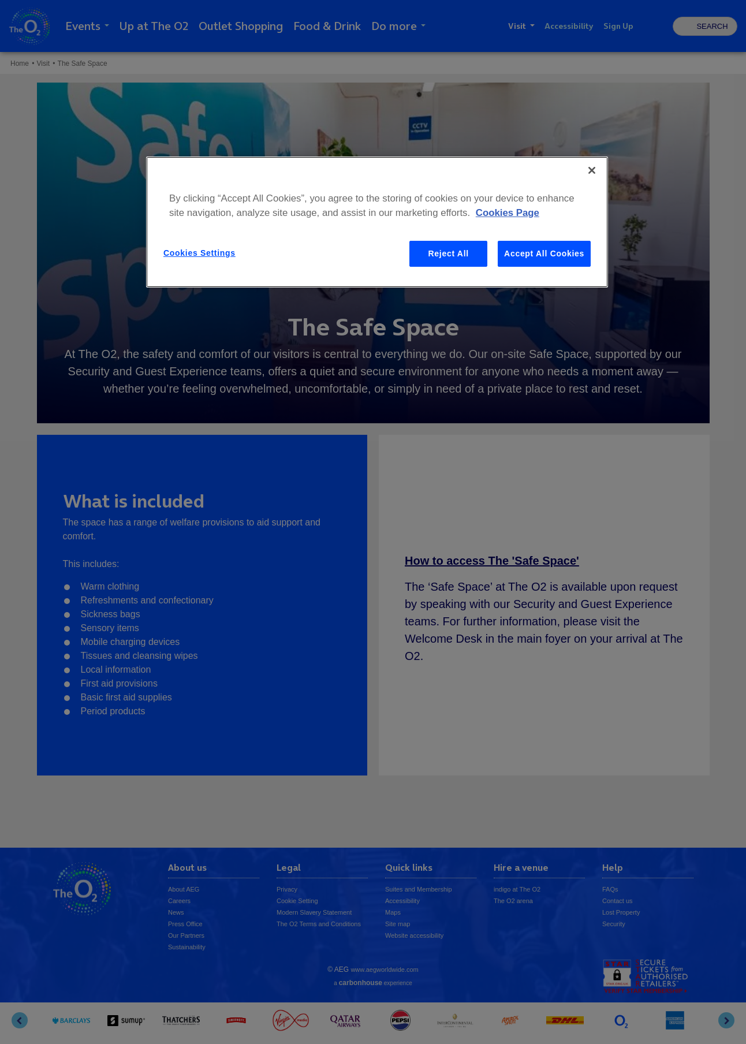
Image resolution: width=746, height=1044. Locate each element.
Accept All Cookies (544, 253)
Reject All (448, 253)
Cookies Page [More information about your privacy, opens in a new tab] (507, 212)
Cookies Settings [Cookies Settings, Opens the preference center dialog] (199, 253)
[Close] (592, 170)
